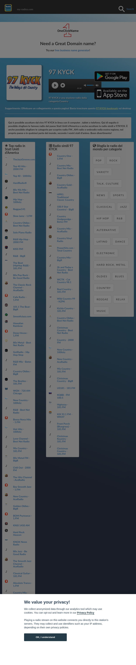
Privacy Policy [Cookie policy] (85, 612)
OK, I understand (45, 637)
